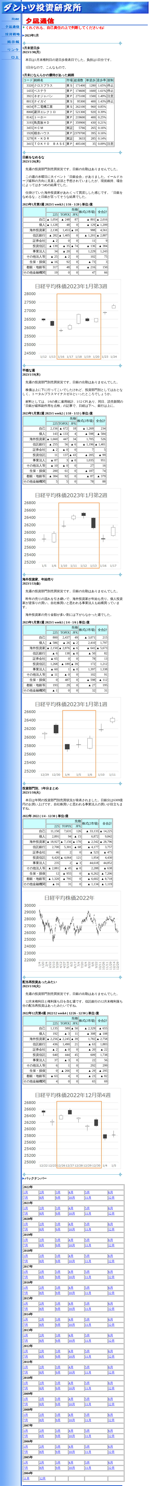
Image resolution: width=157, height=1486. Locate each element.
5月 (87, 1192)
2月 (41, 1192)
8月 (41, 1197)
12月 (111, 1197)
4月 (71, 1192)
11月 (88, 1197)
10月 (72, 1197)
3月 (58, 1192)
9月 (58, 1197)
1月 (25, 1192)
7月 (25, 1197)
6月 (110, 1192)
